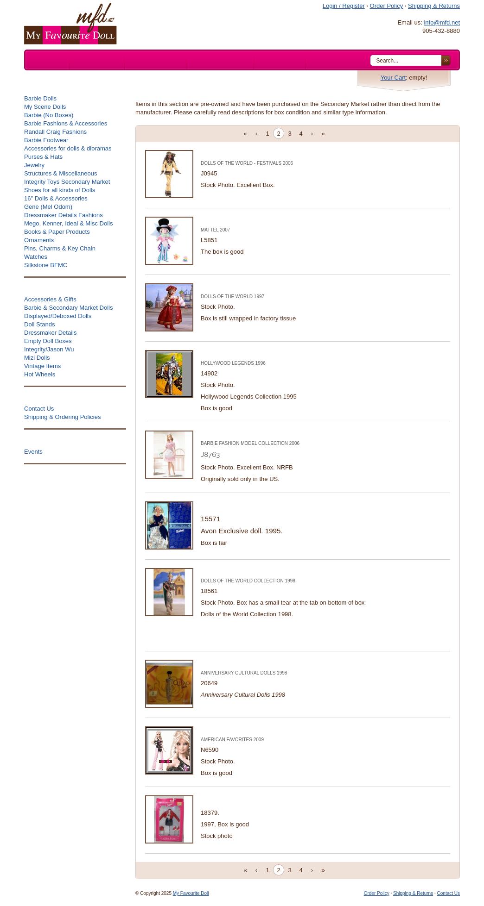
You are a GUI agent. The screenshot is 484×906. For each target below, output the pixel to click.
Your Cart (393, 77)
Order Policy (386, 5)
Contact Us (448, 893)
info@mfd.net (442, 22)
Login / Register (344, 5)
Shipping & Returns (434, 5)
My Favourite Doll (191, 893)
